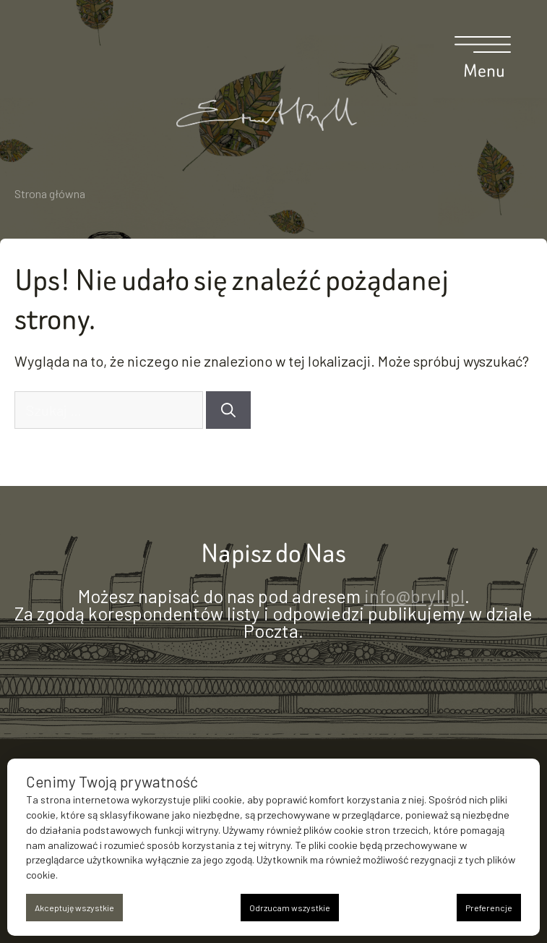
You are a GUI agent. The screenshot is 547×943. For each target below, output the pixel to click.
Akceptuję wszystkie (74, 908)
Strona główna (49, 193)
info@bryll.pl (414, 596)
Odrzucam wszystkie (289, 908)
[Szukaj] (228, 410)
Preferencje (488, 908)
